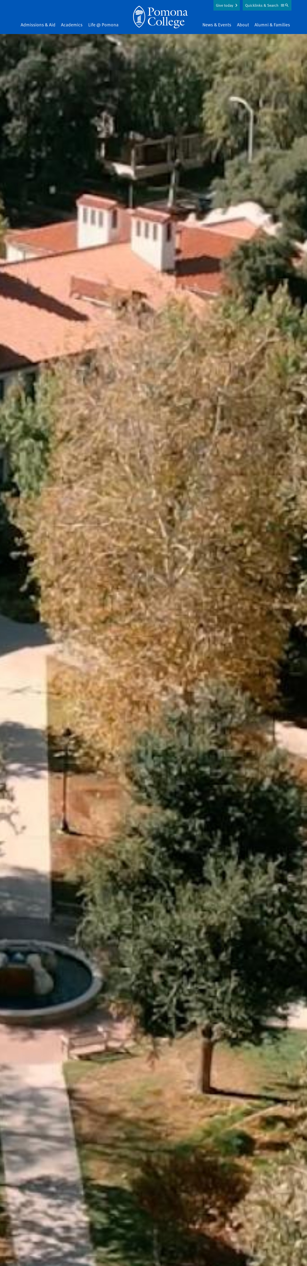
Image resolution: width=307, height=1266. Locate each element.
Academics (72, 24)
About (243, 24)
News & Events (216, 24)
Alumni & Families (272, 24)
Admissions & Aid (38, 24)
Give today (224, 5)
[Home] (160, 17)
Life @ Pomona (103, 24)
